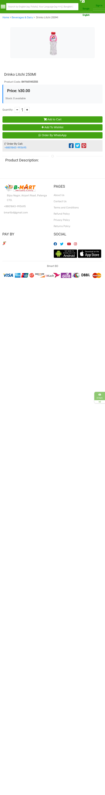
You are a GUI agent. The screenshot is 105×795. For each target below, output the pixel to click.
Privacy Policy (62, 220)
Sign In (99, 5)
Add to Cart (52, 119)
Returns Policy (62, 226)
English (86, 15)
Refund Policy (62, 213)
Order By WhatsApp (52, 135)
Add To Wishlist (52, 127)
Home (5, 17)
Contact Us (60, 201)
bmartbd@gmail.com (16, 212)
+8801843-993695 (15, 147)
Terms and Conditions (66, 207)
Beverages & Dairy (22, 17)
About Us (59, 195)
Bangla (86, 8)
